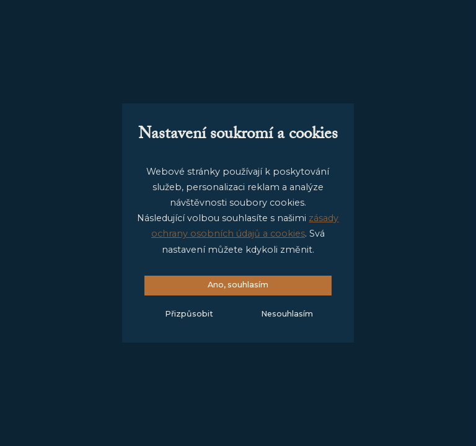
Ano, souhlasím (238, 284)
